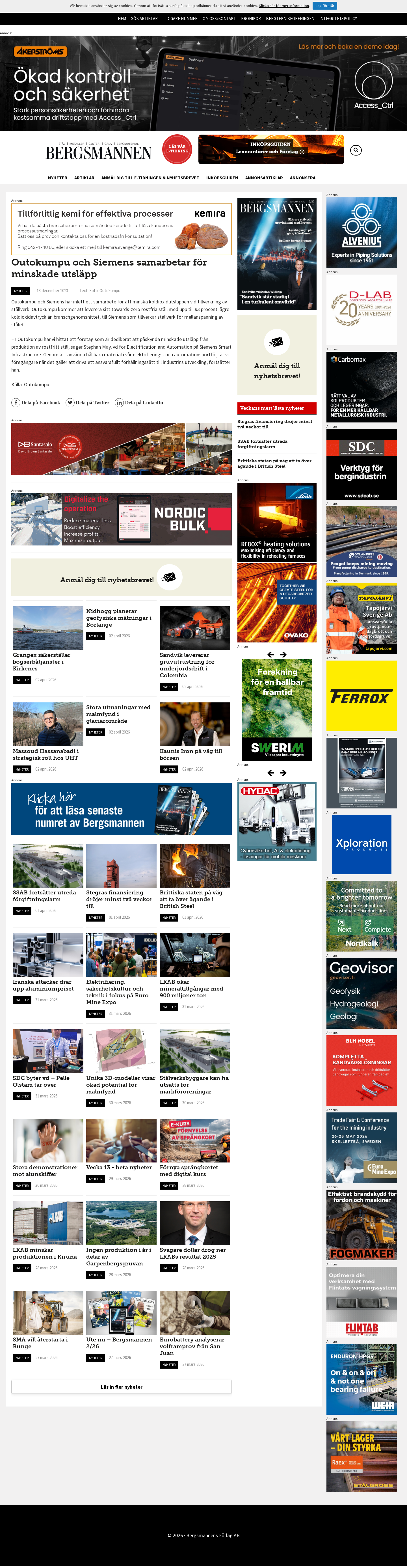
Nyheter (57, 177)
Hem (122, 18)
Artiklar (84, 177)
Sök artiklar (144, 18)
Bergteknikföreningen (290, 18)
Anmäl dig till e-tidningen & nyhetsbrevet (150, 177)
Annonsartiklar (264, 177)
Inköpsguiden (222, 177)
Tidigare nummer (180, 18)
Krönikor (251, 18)
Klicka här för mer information (284, 5)
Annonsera (302, 177)
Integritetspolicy (338, 18)
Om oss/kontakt (219, 18)
